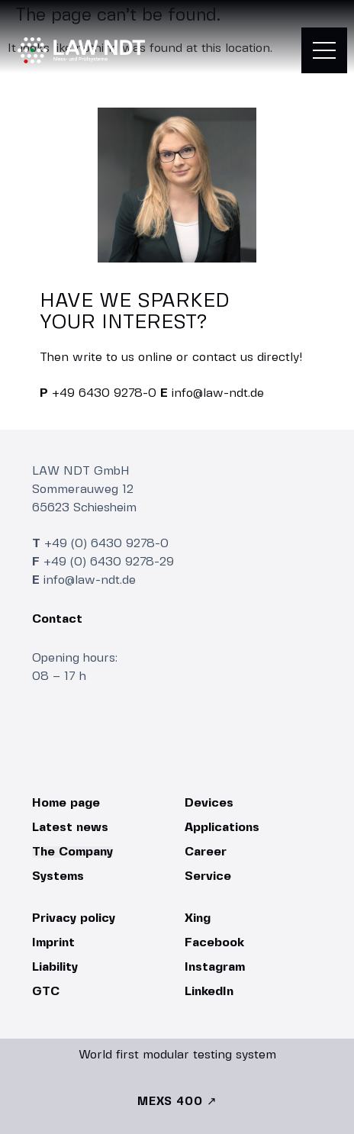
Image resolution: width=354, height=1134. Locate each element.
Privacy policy (73, 918)
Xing (198, 918)
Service (208, 876)
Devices (209, 803)
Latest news (70, 827)
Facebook (214, 943)
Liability (55, 967)
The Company (72, 852)
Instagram (215, 967)
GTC (46, 991)
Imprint (53, 943)
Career (206, 852)
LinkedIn (209, 991)
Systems (58, 876)
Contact (57, 619)
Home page (66, 803)
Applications (222, 827)
